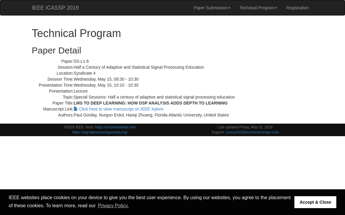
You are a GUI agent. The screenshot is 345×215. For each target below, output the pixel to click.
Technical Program (258, 7)
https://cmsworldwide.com (115, 127)
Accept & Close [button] (315, 202)
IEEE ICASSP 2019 (55, 8)
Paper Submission (212, 7)
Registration (297, 7)
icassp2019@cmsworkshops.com (252, 132)
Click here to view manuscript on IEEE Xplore (119, 109)
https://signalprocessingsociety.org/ (99, 132)
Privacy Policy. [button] (113, 205)
